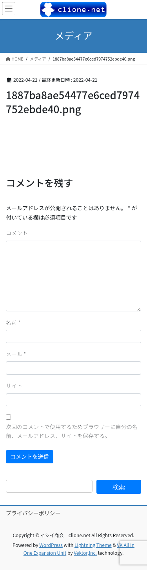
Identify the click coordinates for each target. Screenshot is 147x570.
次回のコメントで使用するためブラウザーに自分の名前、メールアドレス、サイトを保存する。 (72, 431)
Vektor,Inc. (85, 552)
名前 (13, 322)
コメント (17, 233)
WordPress (51, 544)
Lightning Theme (93, 544)
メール (16, 354)
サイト (14, 386)
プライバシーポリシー (33, 513)
